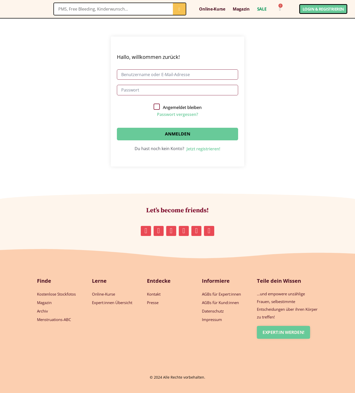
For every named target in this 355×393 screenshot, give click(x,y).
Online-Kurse (212, 9)
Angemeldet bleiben (182, 107)
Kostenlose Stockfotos (56, 294)
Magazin (241, 9)
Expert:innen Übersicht (112, 302)
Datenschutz (213, 311)
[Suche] (179, 9)
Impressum (212, 319)
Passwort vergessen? (177, 114)
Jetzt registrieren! (203, 149)
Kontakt (154, 294)
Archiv (42, 311)
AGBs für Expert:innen (221, 294)
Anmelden (177, 134)
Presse (152, 302)
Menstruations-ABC (54, 319)
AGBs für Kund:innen (220, 302)
